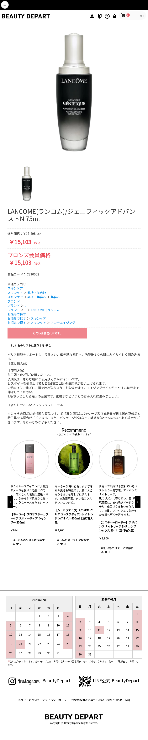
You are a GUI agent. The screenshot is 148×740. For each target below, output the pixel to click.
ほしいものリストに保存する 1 (30, 345)
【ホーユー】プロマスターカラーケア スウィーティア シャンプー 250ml (29, 518)
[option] (74, 92)
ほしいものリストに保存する (28, 542)
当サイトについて (24, 698)
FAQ (131, 698)
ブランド (14, 301)
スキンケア (15, 288)
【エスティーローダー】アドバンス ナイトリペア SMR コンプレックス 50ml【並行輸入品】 (118, 526)
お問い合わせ (116, 698)
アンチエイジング (63, 322)
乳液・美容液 (37, 292)
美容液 (55, 297)
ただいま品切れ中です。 (47, 333)
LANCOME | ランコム (45, 309)
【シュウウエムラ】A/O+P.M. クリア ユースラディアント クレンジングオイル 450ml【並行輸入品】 (74, 516)
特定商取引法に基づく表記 (87, 698)
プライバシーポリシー (53, 698)
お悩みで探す (17, 314)
